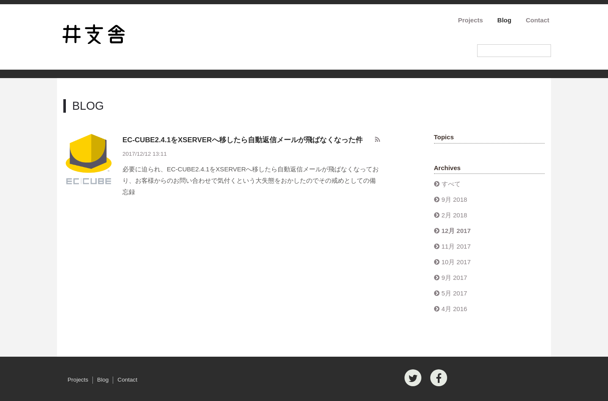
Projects (470, 20)
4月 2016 (454, 308)
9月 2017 (454, 277)
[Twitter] (413, 377)
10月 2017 (456, 262)
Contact (537, 20)
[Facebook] (438, 377)
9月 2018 (454, 199)
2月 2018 (454, 215)
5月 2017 (454, 293)
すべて (451, 183)
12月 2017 (456, 230)
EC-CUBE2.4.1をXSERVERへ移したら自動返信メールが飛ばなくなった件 (242, 140)
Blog (504, 20)
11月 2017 (456, 246)
